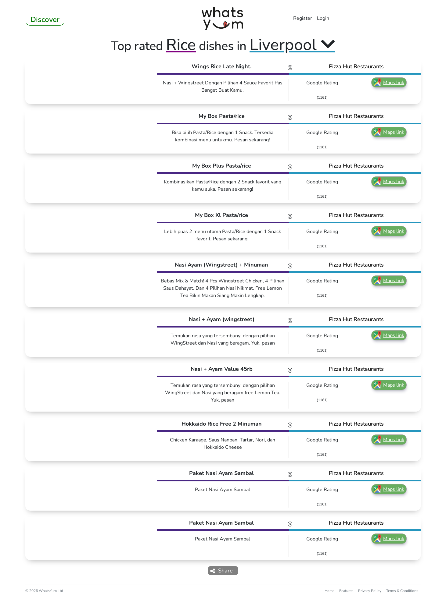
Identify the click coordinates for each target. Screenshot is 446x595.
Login (323, 18)
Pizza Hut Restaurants (356, 66)
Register (302, 18)
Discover (45, 19)
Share (221, 570)
